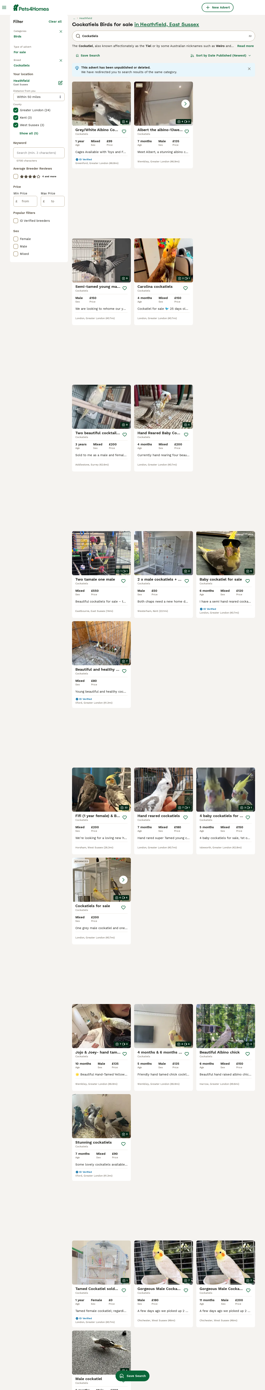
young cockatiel (170, 1375)
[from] (25, 374)
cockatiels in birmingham (32, 1352)
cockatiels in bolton (76, 1352)
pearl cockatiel (169, 1367)
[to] (53, 374)
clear (58, 141)
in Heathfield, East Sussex (166, 96)
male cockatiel (121, 1345)
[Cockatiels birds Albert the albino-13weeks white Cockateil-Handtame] (163, 176)
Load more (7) (54, 238)
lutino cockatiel (170, 1345)
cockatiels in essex (76, 1367)
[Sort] (221, 127)
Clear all (55, 93)
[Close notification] (249, 140)
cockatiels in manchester (32, 1345)
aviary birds (215, 1345)
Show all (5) (28, 306)
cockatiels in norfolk (29, 1360)
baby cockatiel (121, 1360)
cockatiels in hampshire (79, 1375)
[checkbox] (16, 162)
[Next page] (177, 1050)
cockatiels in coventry (30, 1367)
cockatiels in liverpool (30, 1375)
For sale (23, 129)
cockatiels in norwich (77, 1360)
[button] (163, 176)
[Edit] (60, 256)
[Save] (124, 203)
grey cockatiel (121, 1367)
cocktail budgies (170, 1352)
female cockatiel (123, 1352)
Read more (245, 118)
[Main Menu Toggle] (4, 7)
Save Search (88, 127)
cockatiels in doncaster (79, 1345)
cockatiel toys (169, 1360)
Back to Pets (23, 103)
